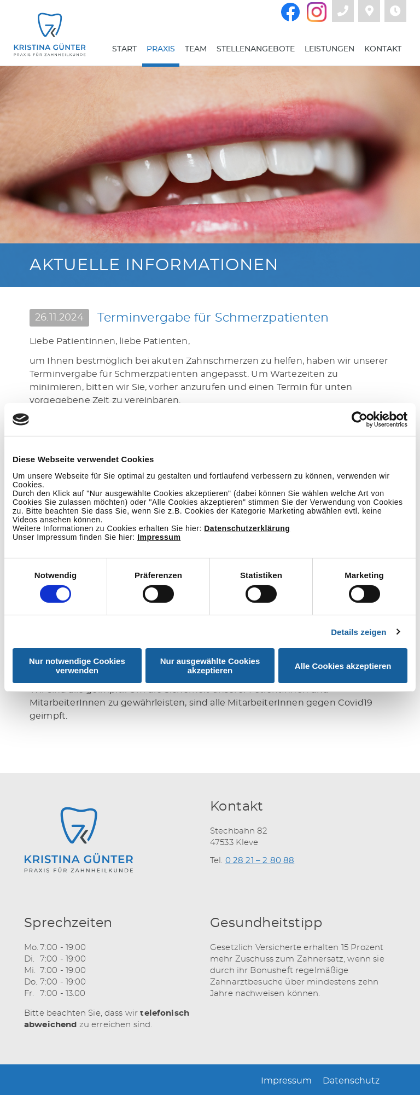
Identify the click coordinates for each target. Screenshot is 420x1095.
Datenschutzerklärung (247, 528)
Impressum (158, 537)
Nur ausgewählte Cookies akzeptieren (210, 665)
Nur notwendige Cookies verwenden (77, 665)
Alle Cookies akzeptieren (343, 666)
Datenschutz (351, 1080)
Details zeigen (358, 632)
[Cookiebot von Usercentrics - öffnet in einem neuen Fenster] (359, 419)
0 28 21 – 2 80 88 (260, 861)
